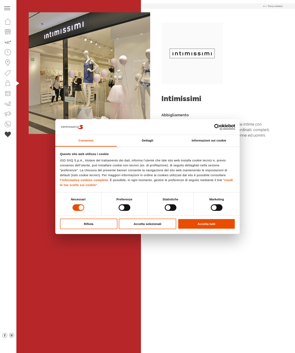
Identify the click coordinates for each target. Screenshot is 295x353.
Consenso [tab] (85, 140)
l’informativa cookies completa (84, 180)
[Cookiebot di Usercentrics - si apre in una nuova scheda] (217, 127)
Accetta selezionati (147, 224)
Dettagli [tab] (147, 140)
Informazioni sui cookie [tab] (209, 140)
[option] (89, 73)
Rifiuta (88, 224)
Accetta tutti (206, 224)
